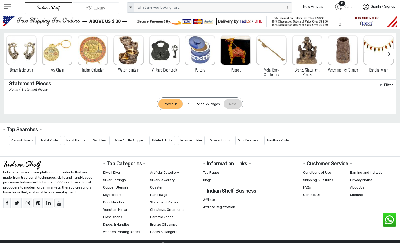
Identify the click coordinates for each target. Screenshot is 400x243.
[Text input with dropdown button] (213, 7)
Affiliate (209, 200)
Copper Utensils (115, 187)
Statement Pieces (164, 202)
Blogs (207, 180)
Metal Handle (75, 140)
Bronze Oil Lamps (163, 224)
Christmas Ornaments (167, 210)
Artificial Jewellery (164, 172)
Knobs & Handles (116, 224)
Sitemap (356, 195)
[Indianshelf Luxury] (95, 8)
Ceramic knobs (161, 217)
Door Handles (113, 202)
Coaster (156, 187)
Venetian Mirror (115, 210)
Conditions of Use (317, 172)
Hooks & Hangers (163, 232)
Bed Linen (100, 140)
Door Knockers (248, 140)
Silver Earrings (114, 180)
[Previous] (170, 104)
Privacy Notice (361, 180)
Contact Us (312, 195)
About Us (357, 187)
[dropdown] (130, 7)
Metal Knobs (50, 140)
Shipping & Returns (318, 180)
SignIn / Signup (383, 6)
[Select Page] (192, 104)
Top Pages (211, 172)
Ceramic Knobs (22, 140)
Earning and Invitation (367, 172)
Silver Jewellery (162, 180)
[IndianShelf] (48, 8)
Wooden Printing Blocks (121, 232)
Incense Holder (191, 140)
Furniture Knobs (278, 140)
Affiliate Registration (219, 207)
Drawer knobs (220, 140)
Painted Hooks (162, 140)
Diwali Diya (111, 172)
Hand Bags (158, 195)
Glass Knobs (112, 217)
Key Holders (112, 195)
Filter (386, 85)
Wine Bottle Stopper (129, 140)
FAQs (307, 187)
